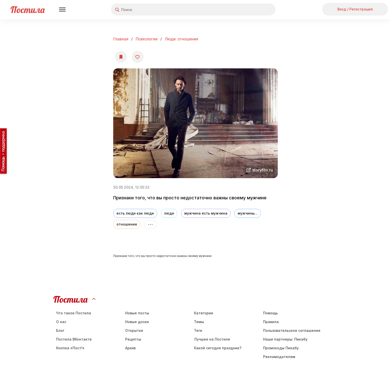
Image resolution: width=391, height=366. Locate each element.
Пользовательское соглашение (291, 330)
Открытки (134, 330)
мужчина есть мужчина (205, 213)
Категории (203, 313)
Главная (120, 39)
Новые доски (137, 322)
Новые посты (137, 313)
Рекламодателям (279, 357)
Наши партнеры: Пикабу (285, 339)
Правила (271, 322)
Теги (198, 330)
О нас (61, 322)
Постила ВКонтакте (74, 339)
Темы (199, 322)
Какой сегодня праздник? (217, 348)
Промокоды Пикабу (281, 348)
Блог (60, 330)
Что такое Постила (73, 313)
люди (169, 213)
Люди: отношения (181, 39)
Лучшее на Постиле (212, 339)
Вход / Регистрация (355, 9)
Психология (147, 39)
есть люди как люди (135, 213)
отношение (126, 224)
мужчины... (248, 213)
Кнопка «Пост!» (70, 348)
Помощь (270, 313)
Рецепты (133, 339)
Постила (27, 9)
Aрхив (130, 348)
